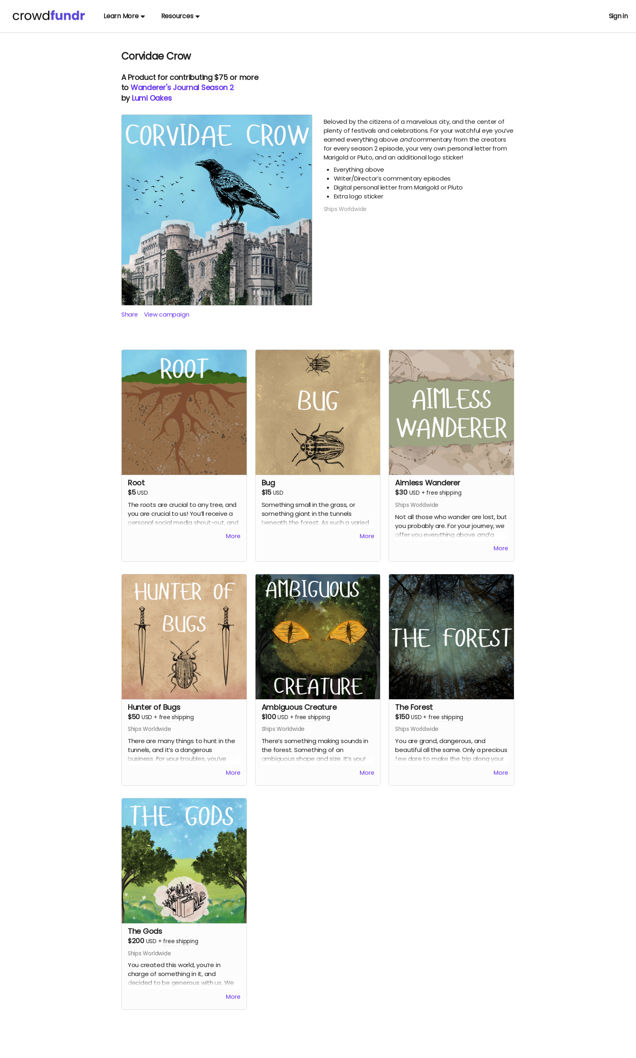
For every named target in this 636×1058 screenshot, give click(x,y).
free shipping (443, 493)
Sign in (618, 16)
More (233, 537)
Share (129, 314)
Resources (180, 16)
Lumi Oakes (152, 98)
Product (141, 77)
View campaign (167, 314)
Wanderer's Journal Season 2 (182, 87)
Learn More (124, 16)
